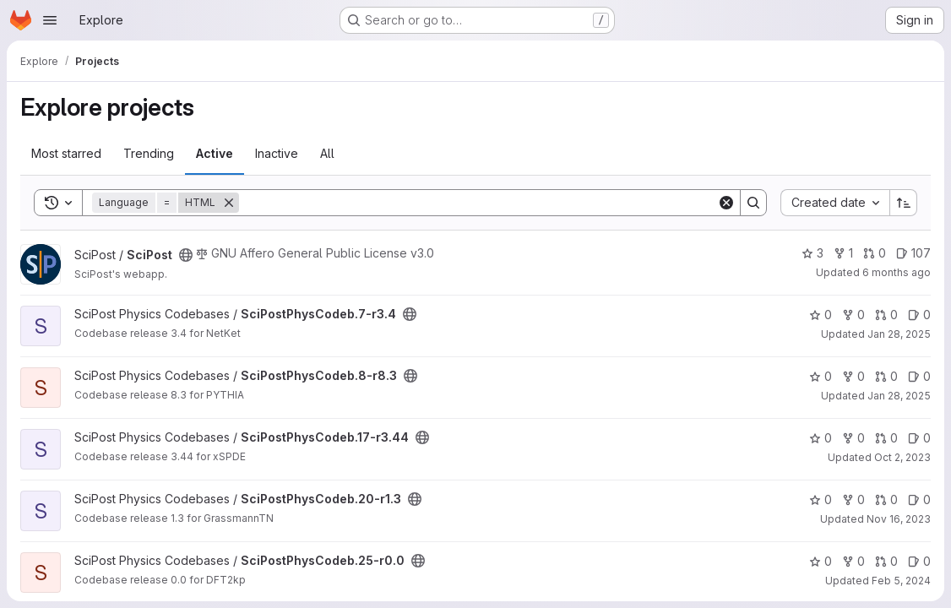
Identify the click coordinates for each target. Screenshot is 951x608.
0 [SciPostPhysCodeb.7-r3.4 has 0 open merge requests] (886, 314)
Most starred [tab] (66, 153)
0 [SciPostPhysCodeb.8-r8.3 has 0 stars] (820, 376)
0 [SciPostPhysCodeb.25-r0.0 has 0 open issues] (919, 561)
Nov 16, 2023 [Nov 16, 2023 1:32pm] (899, 519)
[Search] (478, 203)
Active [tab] (214, 153)
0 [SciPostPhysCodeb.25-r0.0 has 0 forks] (853, 561)
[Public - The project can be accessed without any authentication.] (186, 255)
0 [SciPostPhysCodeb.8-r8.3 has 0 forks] (853, 376)
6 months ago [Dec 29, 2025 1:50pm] (896, 272)
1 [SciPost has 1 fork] (843, 253)
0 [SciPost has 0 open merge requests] (874, 253)
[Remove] (229, 203)
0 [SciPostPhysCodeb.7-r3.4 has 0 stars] (820, 314)
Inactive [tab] (276, 153)
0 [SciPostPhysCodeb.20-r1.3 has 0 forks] (853, 499)
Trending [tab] (148, 153)
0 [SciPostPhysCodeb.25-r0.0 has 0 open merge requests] (886, 561)
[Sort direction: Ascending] (903, 202)
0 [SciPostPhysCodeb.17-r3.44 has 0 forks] (853, 438)
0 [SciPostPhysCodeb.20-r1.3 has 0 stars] (820, 499)
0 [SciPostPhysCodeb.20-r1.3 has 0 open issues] (919, 499)
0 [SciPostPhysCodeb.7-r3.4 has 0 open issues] (919, 314)
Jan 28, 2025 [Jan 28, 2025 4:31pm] (899, 334)
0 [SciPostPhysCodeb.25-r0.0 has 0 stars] (820, 561)
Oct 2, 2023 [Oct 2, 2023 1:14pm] (902, 457)
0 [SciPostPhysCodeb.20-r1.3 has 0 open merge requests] (886, 499)
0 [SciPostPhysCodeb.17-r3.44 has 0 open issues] (919, 438)
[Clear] (726, 203)
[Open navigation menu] (49, 20)
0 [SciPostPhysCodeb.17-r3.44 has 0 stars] (820, 438)
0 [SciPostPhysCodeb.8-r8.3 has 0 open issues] (919, 376)
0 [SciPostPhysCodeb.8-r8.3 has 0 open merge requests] (886, 376)
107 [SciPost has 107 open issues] (913, 253)
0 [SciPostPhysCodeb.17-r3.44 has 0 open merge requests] (886, 438)
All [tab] (327, 153)
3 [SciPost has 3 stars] (812, 253)
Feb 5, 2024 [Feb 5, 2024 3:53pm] (901, 580)
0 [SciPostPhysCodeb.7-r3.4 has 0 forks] (853, 314)
